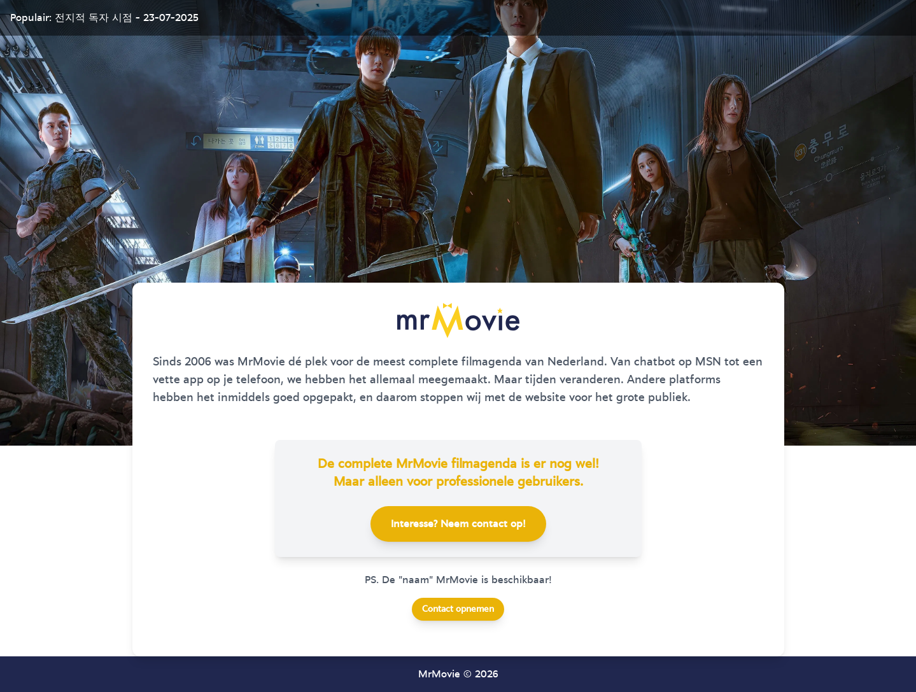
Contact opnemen (458, 609)
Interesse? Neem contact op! (458, 524)
